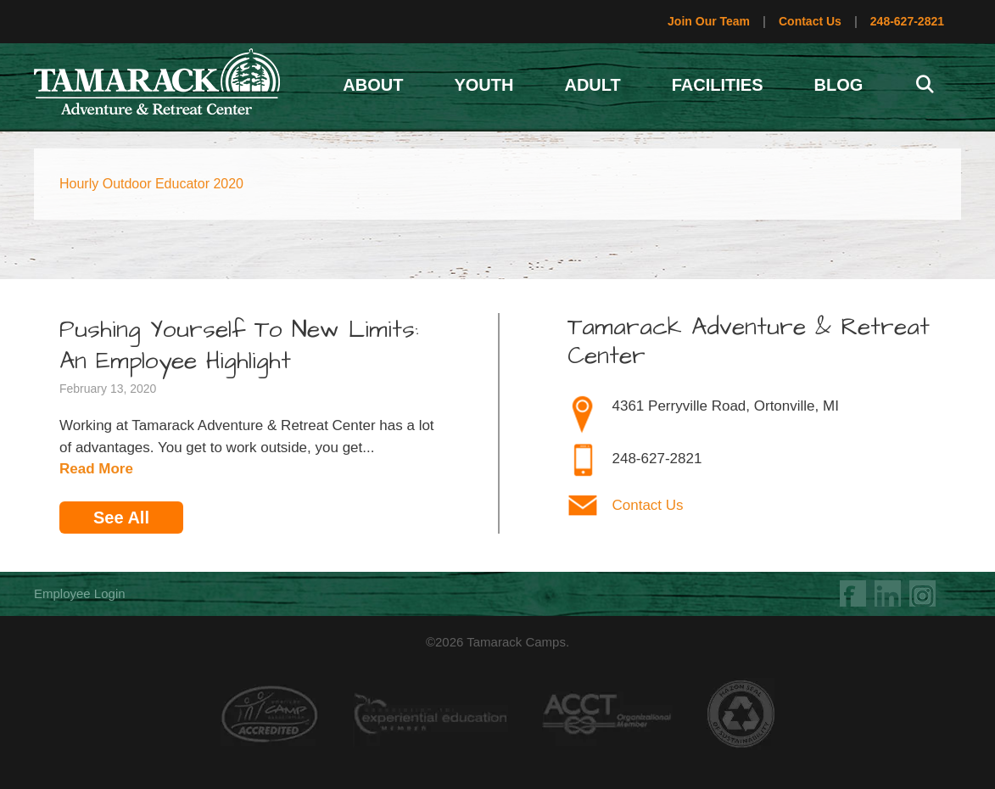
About (373, 85)
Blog (839, 85)
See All (121, 517)
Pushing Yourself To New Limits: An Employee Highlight (239, 345)
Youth (483, 85)
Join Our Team (709, 21)
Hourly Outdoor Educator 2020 (151, 183)
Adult (592, 85)
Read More (96, 469)
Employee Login (80, 593)
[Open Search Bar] (924, 84)
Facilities (717, 85)
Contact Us (810, 21)
